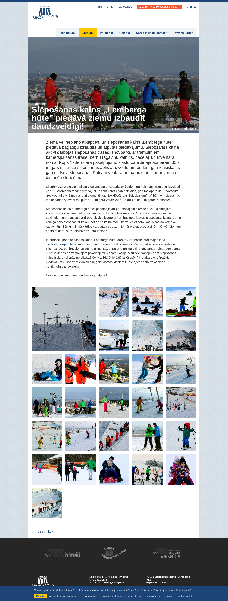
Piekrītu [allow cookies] (40, 596)
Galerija (124, 32)
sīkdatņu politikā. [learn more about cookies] (183, 590)
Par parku (106, 32)
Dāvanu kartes (183, 32)
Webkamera (125, 6)
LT (112, 6)
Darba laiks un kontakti (151, 32)
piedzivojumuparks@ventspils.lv (107, 582)
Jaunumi (88, 32)
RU (106, 6)
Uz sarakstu (43, 531)
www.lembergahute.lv (61, 244)
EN (100, 6)
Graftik (162, 582)
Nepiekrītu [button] (90, 596)
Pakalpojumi (67, 32)
